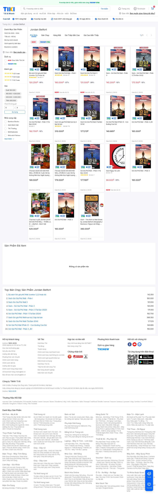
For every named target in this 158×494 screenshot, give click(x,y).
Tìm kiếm (104, 9)
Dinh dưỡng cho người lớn (15, 425)
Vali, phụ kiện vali (86, 419)
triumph (87, 402)
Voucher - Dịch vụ (103, 458)
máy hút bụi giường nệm (140, 484)
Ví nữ (56, 476)
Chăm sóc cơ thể (13, 471)
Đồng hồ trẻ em (87, 437)
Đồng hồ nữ (77, 435)
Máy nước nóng (140, 423)
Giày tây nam (49, 463)
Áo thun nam (38, 432)
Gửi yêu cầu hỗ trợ (8, 351)
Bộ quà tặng (75, 485)
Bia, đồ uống (10, 444)
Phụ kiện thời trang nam (78, 427)
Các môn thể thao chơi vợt (141, 443)
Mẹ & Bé (109, 425)
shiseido (5, 404)
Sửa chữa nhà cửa (75, 458)
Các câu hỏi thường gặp (10, 348)
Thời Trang (115, 417)
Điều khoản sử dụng (45, 361)
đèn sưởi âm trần (137, 489)
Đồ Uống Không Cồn (77, 483)
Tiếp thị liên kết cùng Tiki (47, 367)
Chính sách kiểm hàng (10, 360)
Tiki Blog (41, 346)
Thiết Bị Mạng (77, 448)
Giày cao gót (38, 450)
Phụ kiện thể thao (141, 436)
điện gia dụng (26, 13)
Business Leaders (11, 47)
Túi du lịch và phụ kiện (77, 417)
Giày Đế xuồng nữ (47, 456)
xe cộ (35, 13)
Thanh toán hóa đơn (103, 460)
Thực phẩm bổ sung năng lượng (141, 447)
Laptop (84, 449)
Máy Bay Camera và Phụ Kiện (140, 467)
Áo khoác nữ (50, 419)
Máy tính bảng (12, 460)
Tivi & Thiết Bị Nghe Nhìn (108, 432)
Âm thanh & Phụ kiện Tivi (135, 417)
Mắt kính (84, 426)
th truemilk (27, 402)
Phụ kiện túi (56, 478)
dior (10, 402)
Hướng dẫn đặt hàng (9, 354)
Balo (66, 417)
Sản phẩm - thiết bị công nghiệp (110, 430)
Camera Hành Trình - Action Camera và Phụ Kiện (140, 460)
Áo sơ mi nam (47, 434)
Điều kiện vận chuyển (45, 373)
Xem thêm (9, 139)
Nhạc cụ (81, 466)
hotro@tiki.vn (21, 372)
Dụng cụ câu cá (137, 440)
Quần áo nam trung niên (46, 442)
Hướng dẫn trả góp (9, 366)
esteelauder (17, 402)
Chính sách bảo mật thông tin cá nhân (51, 355)
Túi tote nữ (47, 478)
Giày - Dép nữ (40, 448)
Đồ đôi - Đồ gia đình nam (49, 438)
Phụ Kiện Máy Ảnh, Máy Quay (137, 456)
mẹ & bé (42, 13)
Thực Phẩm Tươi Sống (11, 433)
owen (40, 402)
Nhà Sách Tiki (102, 483)
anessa (119, 402)
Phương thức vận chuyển (11, 357)
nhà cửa (60, 13)
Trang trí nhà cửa (71, 456)
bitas (150, 402)
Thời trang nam (40, 429)
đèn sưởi (138, 475)
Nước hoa (10, 479)
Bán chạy (45, 35)
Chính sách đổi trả (8, 363)
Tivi (132, 423)
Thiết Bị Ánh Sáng (141, 458)
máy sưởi (130, 475)
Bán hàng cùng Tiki (74, 346)
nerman (106, 402)
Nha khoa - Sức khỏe (108, 466)
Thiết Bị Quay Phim (139, 466)
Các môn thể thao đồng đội (141, 442)
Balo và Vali (70, 414)
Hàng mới (57, 35)
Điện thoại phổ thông (13, 458)
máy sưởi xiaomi (143, 483)
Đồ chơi (24, 417)
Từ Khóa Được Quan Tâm (137, 472)
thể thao (73, 13)
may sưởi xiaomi (138, 481)
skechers (75, 402)
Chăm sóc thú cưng (72, 475)
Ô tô (107, 477)
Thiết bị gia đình (21, 488)
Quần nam (47, 432)
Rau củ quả (10, 438)
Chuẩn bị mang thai (14, 429)
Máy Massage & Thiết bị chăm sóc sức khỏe (16, 472)
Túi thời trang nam (41, 482)
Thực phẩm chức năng (14, 469)
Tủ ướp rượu (149, 425)
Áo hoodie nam (43, 436)
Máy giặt (134, 421)
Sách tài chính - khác (11, 33)
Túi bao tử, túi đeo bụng (52, 487)
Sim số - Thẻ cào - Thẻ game (113, 468)
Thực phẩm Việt (21, 438)
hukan (20, 404)
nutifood (94, 402)
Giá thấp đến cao (72, 35)
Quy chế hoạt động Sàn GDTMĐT (79, 343)
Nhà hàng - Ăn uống (107, 464)
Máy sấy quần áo (138, 425)
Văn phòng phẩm (114, 486)
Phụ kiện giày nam (44, 467)
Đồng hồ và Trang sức (74, 432)
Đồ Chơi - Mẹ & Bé (10, 414)
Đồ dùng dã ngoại (141, 434)
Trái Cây (5, 436)
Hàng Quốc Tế (102, 414)
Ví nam (36, 485)
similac (137, 402)
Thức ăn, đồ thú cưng (13, 448)
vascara (5, 402)
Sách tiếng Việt (101, 486)
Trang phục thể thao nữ (135, 432)
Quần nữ (48, 417)
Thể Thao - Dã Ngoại (136, 429)
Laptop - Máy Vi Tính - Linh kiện (79, 441)
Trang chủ (125, 9)
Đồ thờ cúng (73, 466)
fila (29, 404)
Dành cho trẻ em (13, 446)
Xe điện (116, 475)
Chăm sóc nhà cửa (15, 449)
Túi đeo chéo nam (46, 485)
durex (52, 402)
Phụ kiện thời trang (73, 423)
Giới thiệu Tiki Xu (43, 364)
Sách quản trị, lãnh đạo (12, 43)
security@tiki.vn (20, 375)
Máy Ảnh (145, 468)
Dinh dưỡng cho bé (13, 423)
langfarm (13, 404)
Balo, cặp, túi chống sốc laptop (79, 418)
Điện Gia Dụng (8, 485)
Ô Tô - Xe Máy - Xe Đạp (106, 472)
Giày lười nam (38, 463)
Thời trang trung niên (45, 425)
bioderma (58, 402)
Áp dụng (15, 112)
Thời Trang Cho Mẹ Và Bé (11, 417)
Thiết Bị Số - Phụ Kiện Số (106, 439)
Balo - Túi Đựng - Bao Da (140, 462)
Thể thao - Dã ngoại (106, 421)
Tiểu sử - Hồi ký (10, 36)
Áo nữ (36, 417)
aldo (81, 402)
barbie (34, 402)
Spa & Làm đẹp (111, 462)
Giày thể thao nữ (144, 446)
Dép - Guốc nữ (49, 450)
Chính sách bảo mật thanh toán (49, 352)
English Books (108, 488)
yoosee (126, 402)
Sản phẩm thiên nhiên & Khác (15, 474)
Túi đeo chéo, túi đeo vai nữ (43, 476)
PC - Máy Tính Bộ (74, 449)
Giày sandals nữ (45, 452)
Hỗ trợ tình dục (20, 479)
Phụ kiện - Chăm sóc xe (104, 475)
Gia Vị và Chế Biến (75, 479)
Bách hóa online (106, 427)
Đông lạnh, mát (17, 440)
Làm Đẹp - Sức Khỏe (11, 465)
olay (132, 402)
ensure (46, 402)
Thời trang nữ (39, 414)
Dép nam (44, 465)
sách (67, 13)
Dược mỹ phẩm (22, 481)
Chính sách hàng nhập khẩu (12, 369)
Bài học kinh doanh (11, 40)
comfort (144, 402)
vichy (25, 404)
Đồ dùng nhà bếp (8, 488)
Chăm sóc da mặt (8, 467)
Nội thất (75, 460)
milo (68, 402)
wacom (113, 402)
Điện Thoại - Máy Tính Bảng (14, 454)
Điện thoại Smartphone (10, 456)
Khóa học (114, 460)
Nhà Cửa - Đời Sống (73, 454)
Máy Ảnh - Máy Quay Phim (138, 454)
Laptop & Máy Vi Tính (112, 429)
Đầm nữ (41, 417)
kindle (100, 402)
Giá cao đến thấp (91, 35)
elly (65, 402)
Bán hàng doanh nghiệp (46, 370)
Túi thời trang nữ (41, 473)
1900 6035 (12, 391)
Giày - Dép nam (40, 461)
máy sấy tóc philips (142, 477)
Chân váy (48, 421)
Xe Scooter (115, 477)
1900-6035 (12, 343)
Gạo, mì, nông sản (14, 442)
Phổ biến (34, 35)
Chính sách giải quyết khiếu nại (49, 358)
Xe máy (102, 477)
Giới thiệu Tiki (42, 343)
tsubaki (34, 404)
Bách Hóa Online (72, 472)
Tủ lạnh (133, 419)
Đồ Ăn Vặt (72, 481)
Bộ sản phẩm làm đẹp (15, 480)
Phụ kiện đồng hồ (75, 437)
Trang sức (68, 435)
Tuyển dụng (42, 349)
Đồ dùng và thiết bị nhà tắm (79, 462)
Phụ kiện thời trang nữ (72, 426)
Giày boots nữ (42, 454)
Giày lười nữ (52, 454)
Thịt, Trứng (13, 436)
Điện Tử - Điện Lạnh (135, 414)
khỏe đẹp (51, 13)
